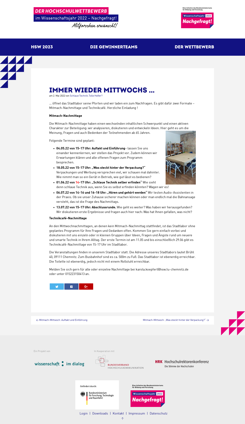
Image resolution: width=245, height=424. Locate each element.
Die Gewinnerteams (114, 47)
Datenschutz (158, 413)
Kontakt (118, 413)
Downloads (100, 413)
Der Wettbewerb (194, 47)
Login (84, 413)
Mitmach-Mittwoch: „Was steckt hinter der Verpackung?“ (176, 320)
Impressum (137, 413)
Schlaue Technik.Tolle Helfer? (86, 96)
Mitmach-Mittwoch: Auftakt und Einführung (61, 320)
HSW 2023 (42, 47)
